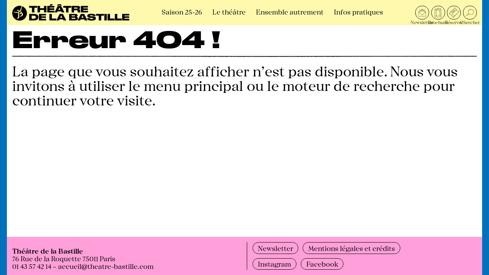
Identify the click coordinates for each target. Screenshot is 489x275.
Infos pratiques (358, 11)
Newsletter (275, 248)
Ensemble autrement (290, 11)
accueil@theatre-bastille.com (106, 266)
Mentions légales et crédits (351, 248)
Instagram (274, 263)
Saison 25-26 (182, 11)
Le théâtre (229, 11)
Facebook (322, 263)
